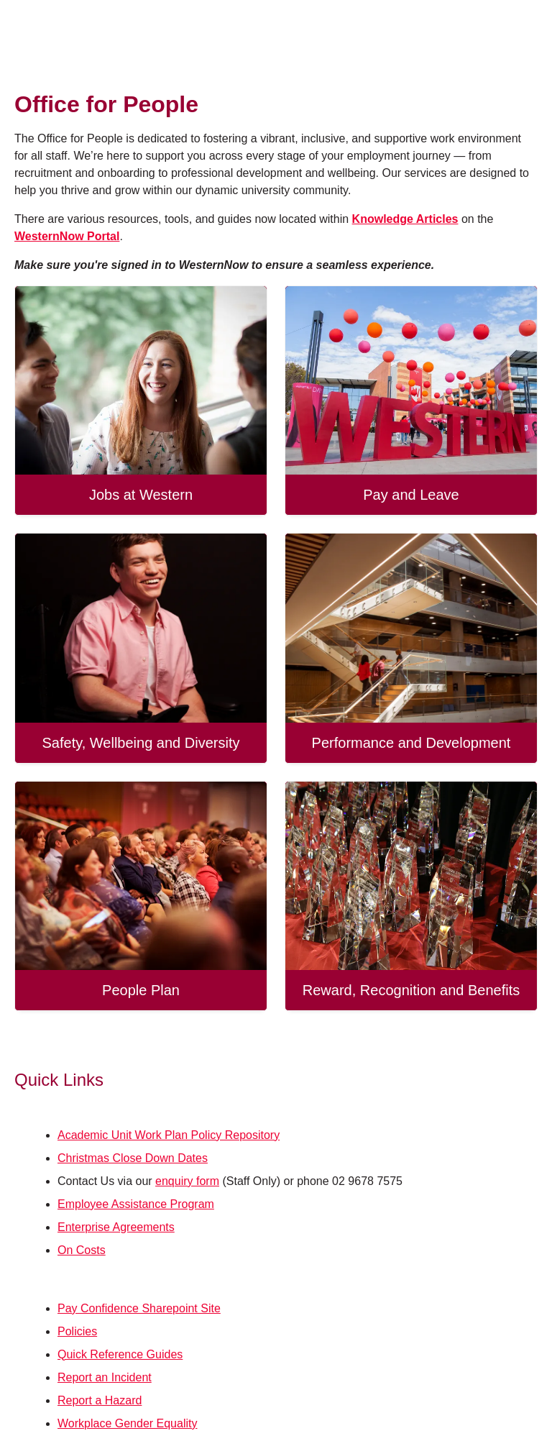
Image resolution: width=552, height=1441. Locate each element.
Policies (77, 1331)
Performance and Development (411, 743)
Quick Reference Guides (120, 1354)
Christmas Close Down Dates (133, 1158)
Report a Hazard (100, 1400)
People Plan (141, 990)
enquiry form (187, 1181)
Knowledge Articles (405, 219)
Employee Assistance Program (136, 1204)
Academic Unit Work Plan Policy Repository (169, 1135)
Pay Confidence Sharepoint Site (139, 1308)
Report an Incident (105, 1377)
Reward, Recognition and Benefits (411, 990)
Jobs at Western (141, 495)
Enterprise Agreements (116, 1227)
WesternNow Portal (66, 236)
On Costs (82, 1250)
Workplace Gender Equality (127, 1423)
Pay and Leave (411, 495)
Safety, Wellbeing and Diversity (141, 743)
